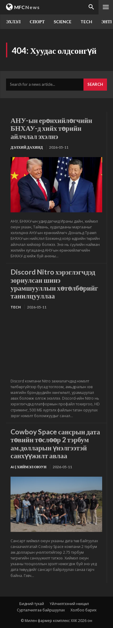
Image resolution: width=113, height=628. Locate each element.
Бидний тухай (31, 603)
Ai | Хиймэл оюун (28, 467)
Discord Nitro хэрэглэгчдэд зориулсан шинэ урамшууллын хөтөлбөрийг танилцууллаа (54, 284)
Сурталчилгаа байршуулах (41, 610)
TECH (16, 307)
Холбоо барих (83, 610)
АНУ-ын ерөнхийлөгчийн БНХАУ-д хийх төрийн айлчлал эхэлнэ (51, 128)
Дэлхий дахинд (27, 147)
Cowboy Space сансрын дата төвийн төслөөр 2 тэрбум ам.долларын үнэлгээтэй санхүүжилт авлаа (55, 443)
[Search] (95, 85)
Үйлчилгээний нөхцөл (69, 603)
